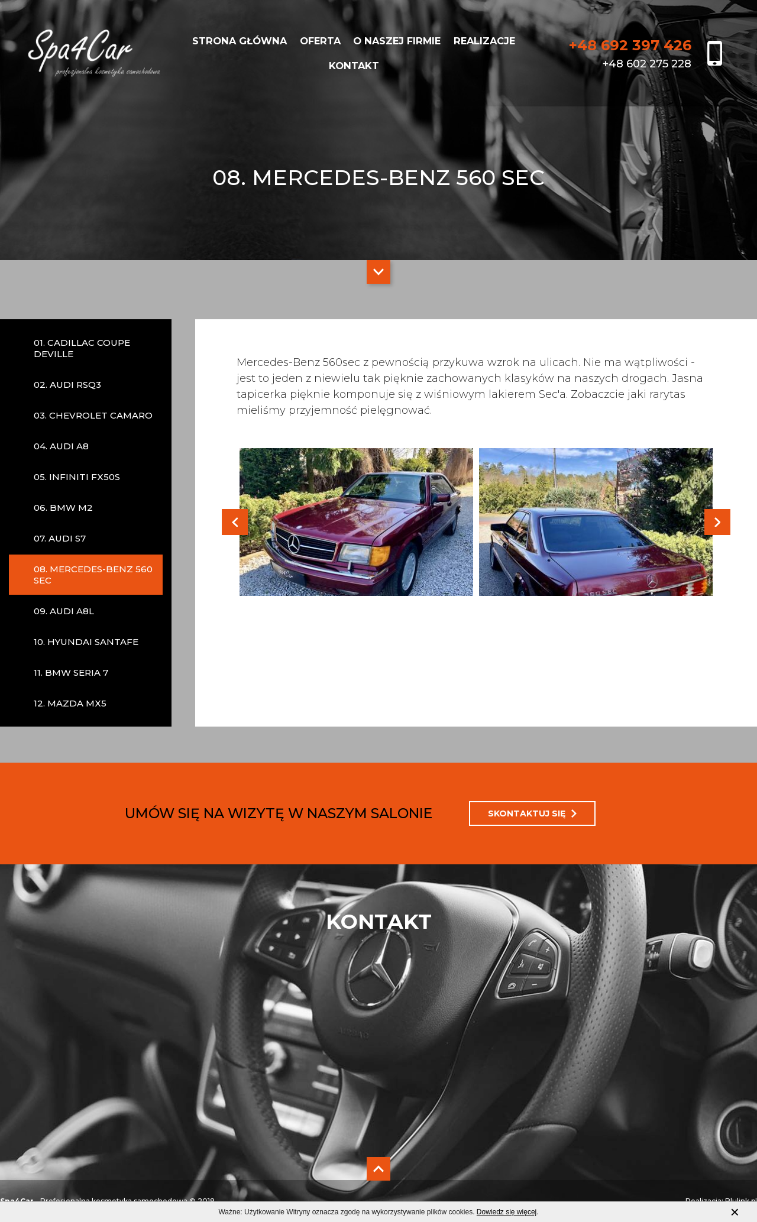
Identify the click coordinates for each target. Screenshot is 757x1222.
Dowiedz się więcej (506, 1212)
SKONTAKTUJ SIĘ (532, 813)
